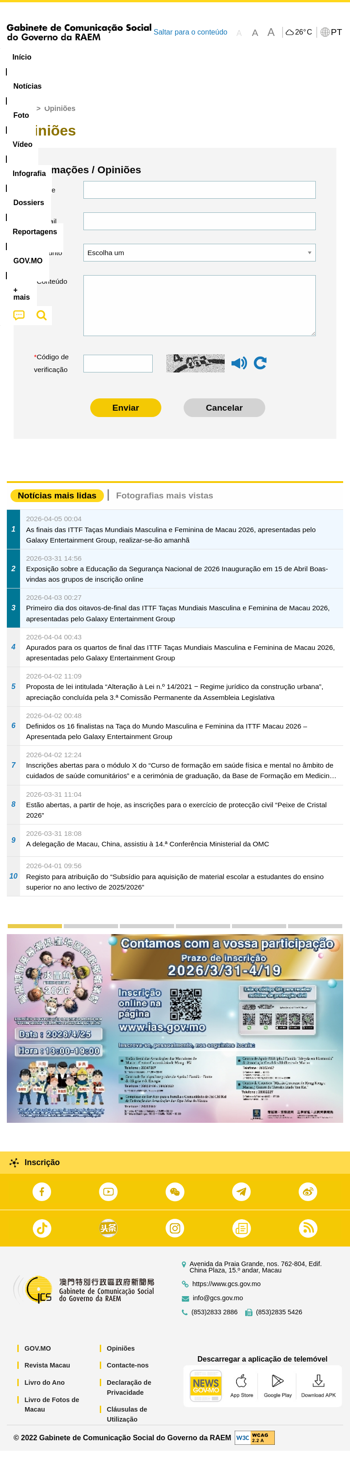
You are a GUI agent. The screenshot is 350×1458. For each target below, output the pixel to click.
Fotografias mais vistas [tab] (164, 503)
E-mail (47, 228)
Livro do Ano (45, 1389)
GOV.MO (38, 1355)
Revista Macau (47, 1372)
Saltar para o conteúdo (190, 32)
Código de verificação (51, 370)
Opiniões (121, 1355)
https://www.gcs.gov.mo (226, 1291)
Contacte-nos (128, 1372)
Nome (46, 197)
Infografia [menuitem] (184, 57)
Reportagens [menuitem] (289, 57)
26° (303, 32)
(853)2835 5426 (279, 1319)
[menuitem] (62, 57)
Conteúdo (52, 288)
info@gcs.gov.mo (218, 1305)
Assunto (49, 260)
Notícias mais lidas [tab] (57, 503)
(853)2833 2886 (214, 1319)
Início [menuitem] (21, 57)
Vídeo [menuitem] (140, 57)
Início (23, 116)
